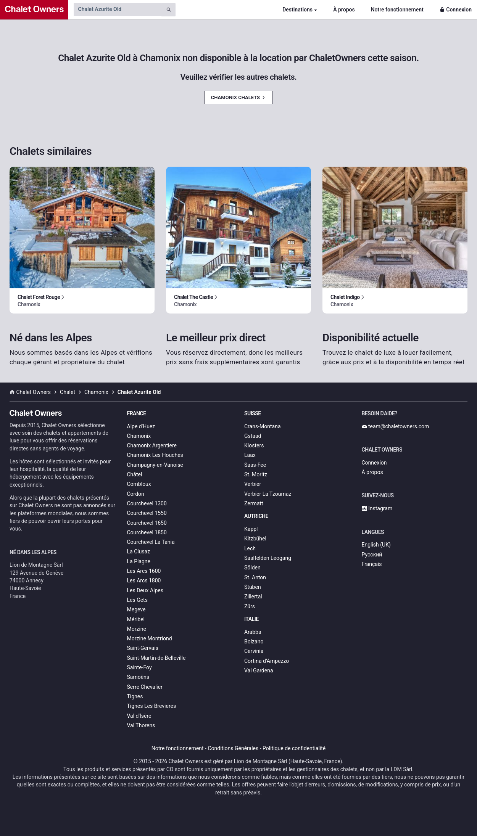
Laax (250, 455)
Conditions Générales (233, 748)
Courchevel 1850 (147, 532)
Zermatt (253, 503)
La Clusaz (138, 551)
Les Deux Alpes (145, 590)
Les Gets (137, 600)
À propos (344, 9)
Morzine (136, 629)
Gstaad (252, 436)
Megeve (136, 609)
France (136, 413)
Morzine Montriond (149, 638)
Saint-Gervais (142, 648)
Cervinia (253, 651)
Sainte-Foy (139, 667)
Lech (250, 548)
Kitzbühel (255, 538)
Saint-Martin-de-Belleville (156, 658)
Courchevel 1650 (147, 523)
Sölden (252, 567)
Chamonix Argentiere (152, 445)
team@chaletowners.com (395, 426)
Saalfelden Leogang (267, 558)
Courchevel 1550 (147, 513)
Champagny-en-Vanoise (155, 465)
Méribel (136, 619)
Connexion (456, 9)
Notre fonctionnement (397, 9)
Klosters (254, 445)
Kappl (251, 529)
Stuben (252, 587)
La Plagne (139, 561)
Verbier (252, 484)
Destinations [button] (297, 9)
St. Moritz (255, 474)
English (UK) (376, 545)
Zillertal (253, 596)
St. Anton (255, 577)
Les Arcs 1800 (144, 580)
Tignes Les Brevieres (151, 706)
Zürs (249, 606)
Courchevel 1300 (147, 503)
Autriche (256, 516)
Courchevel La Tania (151, 542)
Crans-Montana (262, 426)
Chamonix (139, 436)
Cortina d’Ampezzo (266, 661)
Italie (251, 619)
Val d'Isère (139, 716)
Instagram (377, 508)
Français (372, 564)
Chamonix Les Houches (155, 455)
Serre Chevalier (145, 687)
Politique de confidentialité (294, 748)
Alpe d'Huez (141, 426)
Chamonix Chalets (238, 97)
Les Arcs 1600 (144, 571)
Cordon (135, 494)
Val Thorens (141, 725)
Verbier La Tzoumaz (267, 494)
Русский (372, 554)
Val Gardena (258, 670)
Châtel (134, 474)
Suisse (252, 413)
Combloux (139, 484)
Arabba (252, 632)
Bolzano (253, 641)
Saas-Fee (255, 465)
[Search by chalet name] (117, 9)
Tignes (135, 696)
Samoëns (138, 677)
